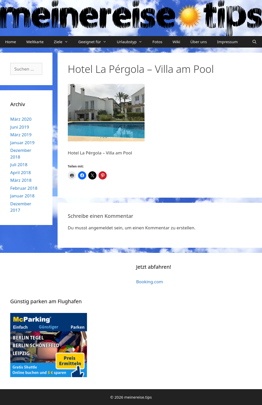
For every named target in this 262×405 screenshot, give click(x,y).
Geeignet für (95, 42)
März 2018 (20, 180)
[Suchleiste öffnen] (254, 42)
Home (10, 41)
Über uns (198, 41)
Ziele (63, 42)
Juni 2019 (19, 127)
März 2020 (20, 119)
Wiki (176, 41)
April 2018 (20, 172)
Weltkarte (35, 41)
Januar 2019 (22, 142)
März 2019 (20, 135)
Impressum (227, 41)
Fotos (157, 41)
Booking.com (149, 282)
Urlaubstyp (132, 42)
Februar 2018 (23, 188)
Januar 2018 (22, 196)
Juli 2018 (18, 164)
